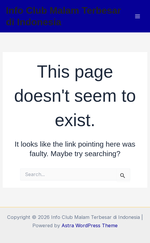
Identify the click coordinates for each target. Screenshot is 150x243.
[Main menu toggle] (137, 16)
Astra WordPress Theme (89, 225)
